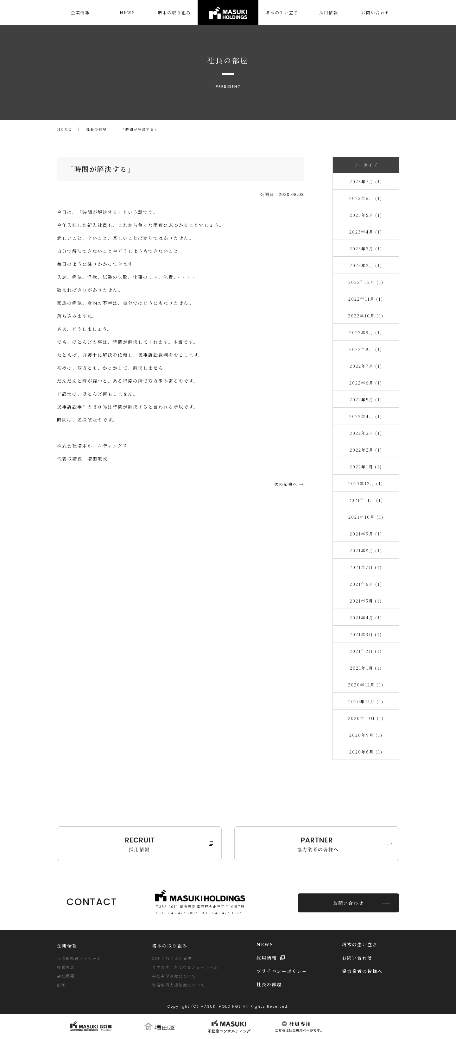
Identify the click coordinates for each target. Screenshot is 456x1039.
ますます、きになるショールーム (185, 967)
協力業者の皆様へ (362, 971)
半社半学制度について (174, 976)
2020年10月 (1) (366, 718)
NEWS (264, 944)
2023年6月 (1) (365, 198)
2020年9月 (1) (366, 735)
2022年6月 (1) (365, 383)
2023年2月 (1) (366, 265)
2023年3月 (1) (366, 249)
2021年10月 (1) (365, 517)
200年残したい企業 (172, 958)
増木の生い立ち (359, 944)
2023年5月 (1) (366, 215)
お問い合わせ (348, 903)
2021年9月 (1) (366, 534)
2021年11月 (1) (366, 500)
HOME (64, 129)
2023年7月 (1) (366, 181)
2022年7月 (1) (366, 366)
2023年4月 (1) (365, 232)
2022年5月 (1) (366, 400)
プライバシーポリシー (281, 971)
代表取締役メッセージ (79, 958)
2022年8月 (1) (365, 349)
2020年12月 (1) (365, 685)
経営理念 (66, 967)
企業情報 (67, 945)
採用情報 (266, 958)
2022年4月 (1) (365, 416)
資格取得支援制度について (178, 984)
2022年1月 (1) (366, 467)
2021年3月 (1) (366, 634)
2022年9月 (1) (365, 332)
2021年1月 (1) (366, 668)
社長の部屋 (269, 984)
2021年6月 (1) (366, 584)
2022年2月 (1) (366, 450)
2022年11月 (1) (365, 299)
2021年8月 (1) (366, 551)
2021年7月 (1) (366, 567)
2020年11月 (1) (365, 701)
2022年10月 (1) (365, 316)
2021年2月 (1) (366, 651)
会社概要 (66, 976)
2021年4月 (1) (366, 618)
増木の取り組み (169, 945)
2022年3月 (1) (366, 433)
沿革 (61, 984)
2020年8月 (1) (366, 752)
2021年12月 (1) (365, 483)
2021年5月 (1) (366, 601)
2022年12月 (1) (365, 282)
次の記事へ (286, 484)
